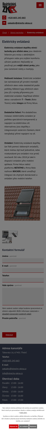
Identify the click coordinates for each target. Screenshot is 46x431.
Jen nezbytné (24, 426)
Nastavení (33, 426)
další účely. (23, 413)
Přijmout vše (14, 426)
